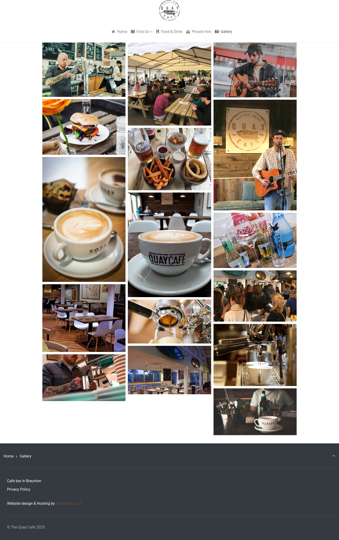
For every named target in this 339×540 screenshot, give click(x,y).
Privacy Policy (18, 489)
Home (9, 456)
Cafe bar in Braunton (24, 481)
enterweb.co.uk (68, 503)
